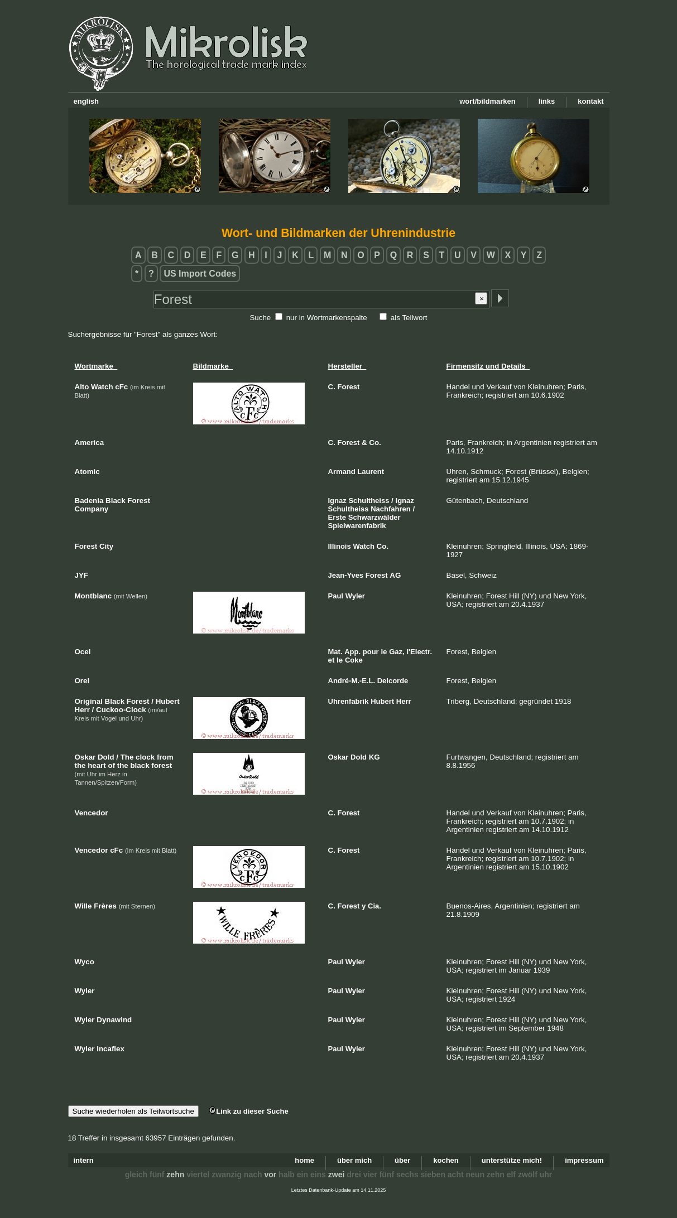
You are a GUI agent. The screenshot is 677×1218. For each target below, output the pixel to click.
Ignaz (337, 500)
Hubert (382, 701)
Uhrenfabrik (348, 701)
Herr (403, 701)
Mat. (335, 651)
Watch (363, 546)
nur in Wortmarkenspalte (326, 317)
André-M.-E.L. (352, 680)
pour (371, 651)
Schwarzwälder (374, 517)
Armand (342, 471)
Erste (337, 517)
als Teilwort (409, 317)
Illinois (339, 546)
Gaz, (396, 651)
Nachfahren (391, 509)
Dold (358, 757)
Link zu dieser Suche (248, 1111)
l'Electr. (419, 651)
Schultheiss (368, 500)
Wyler (355, 596)
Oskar (338, 757)
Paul (335, 596)
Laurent (370, 471)
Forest (349, 387)
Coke (354, 660)
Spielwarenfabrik (357, 525)
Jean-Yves (346, 575)
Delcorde (393, 680)
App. (352, 651)
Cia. (374, 906)
